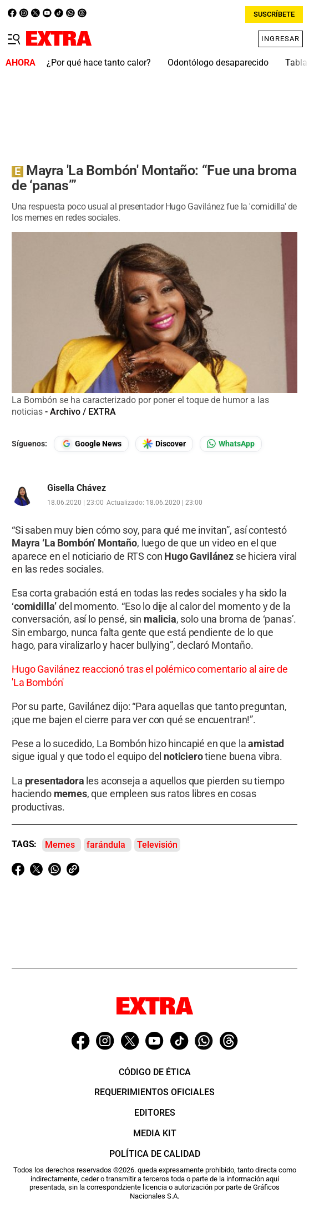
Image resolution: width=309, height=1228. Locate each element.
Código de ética (155, 1072)
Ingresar (280, 38)
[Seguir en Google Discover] (164, 444)
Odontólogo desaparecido (218, 62)
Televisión (157, 844)
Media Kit (154, 1133)
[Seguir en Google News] (91, 444)
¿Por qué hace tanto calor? (99, 62)
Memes (60, 844)
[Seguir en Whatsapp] (231, 444)
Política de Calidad (154, 1154)
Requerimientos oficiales (154, 1092)
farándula (106, 844)
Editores (154, 1112)
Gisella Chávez (76, 488)
